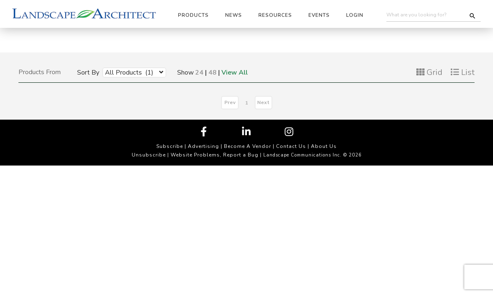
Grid (429, 72)
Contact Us (291, 146)
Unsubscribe (149, 155)
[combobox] (128, 72)
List (463, 72)
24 (199, 72)
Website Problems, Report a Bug (214, 155)
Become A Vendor (247, 146)
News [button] (233, 15)
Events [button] (319, 15)
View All (234, 72)
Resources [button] (275, 15)
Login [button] (354, 15)
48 (212, 72)
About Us (324, 146)
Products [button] (193, 15)
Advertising (203, 146)
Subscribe (169, 146)
